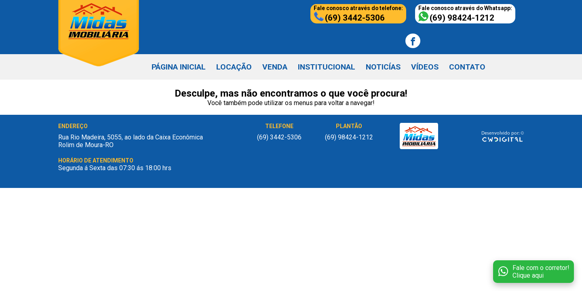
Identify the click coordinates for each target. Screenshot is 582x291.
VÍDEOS (425, 67)
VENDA (274, 67)
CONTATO (467, 67)
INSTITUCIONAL (326, 67)
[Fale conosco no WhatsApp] (533, 271)
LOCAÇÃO (234, 67)
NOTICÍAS (383, 67)
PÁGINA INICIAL (179, 67)
